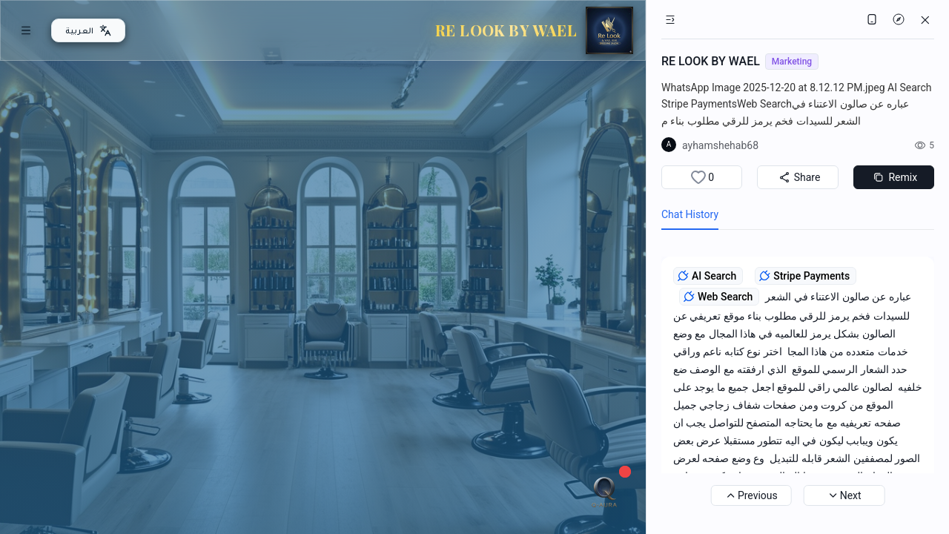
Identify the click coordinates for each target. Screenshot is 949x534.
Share (798, 177)
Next (844, 495)
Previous (751, 495)
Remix (893, 177)
